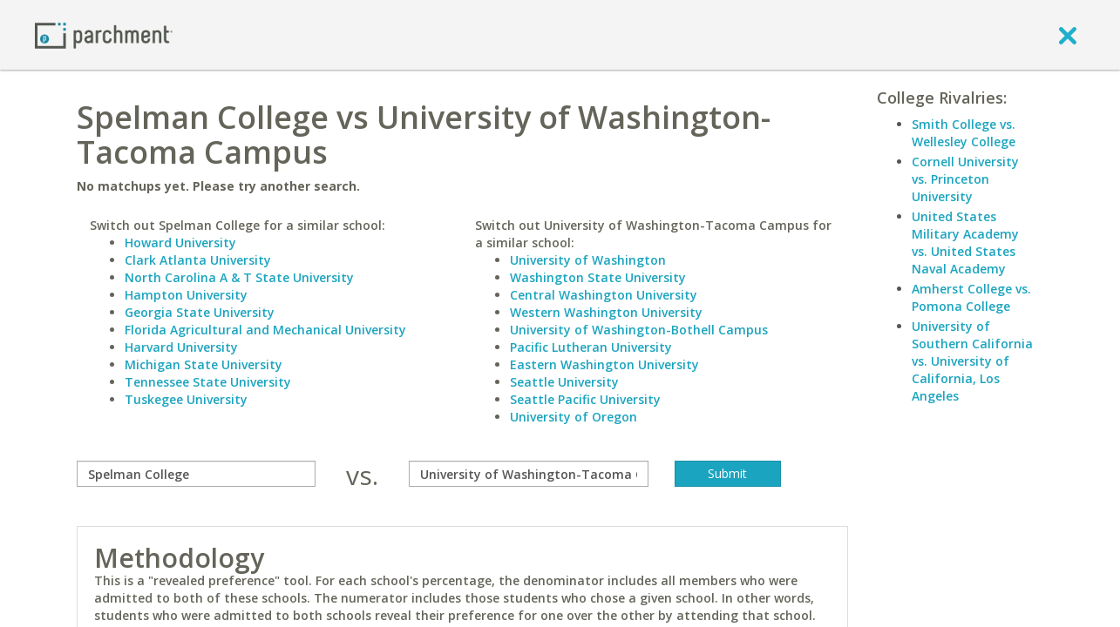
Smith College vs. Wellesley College (963, 133)
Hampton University (186, 295)
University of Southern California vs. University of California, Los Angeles (972, 361)
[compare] (196, 474)
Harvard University (181, 347)
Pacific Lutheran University (591, 347)
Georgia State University (200, 312)
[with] (528, 474)
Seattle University (564, 382)
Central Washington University (603, 295)
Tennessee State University (208, 382)
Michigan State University (203, 364)
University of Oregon (573, 416)
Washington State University (598, 277)
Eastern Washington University (604, 364)
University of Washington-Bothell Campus (639, 329)
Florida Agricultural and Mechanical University (265, 329)
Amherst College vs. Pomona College (971, 297)
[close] (1067, 34)
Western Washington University (606, 312)
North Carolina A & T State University (239, 277)
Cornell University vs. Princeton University (965, 179)
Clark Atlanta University (198, 260)
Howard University (180, 242)
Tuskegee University (186, 399)
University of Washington (588, 260)
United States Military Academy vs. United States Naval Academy (965, 242)
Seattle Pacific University (585, 399)
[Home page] (104, 34)
